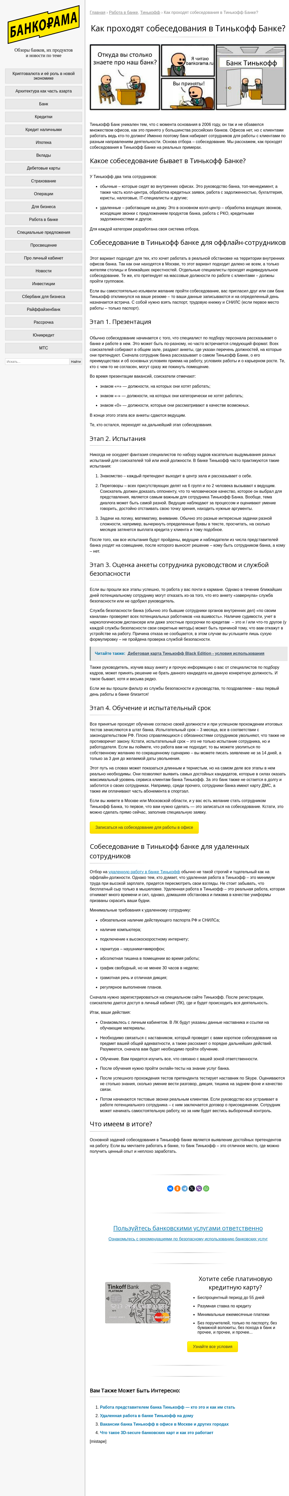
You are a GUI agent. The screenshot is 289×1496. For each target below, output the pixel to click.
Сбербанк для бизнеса (43, 296)
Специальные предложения (43, 232)
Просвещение (43, 245)
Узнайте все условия (212, 1346)
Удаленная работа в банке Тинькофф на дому (146, 1416)
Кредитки (43, 117)
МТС (43, 348)
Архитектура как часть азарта (43, 91)
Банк (43, 104)
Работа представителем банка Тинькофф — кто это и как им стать (167, 1407)
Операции (43, 194)
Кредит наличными (43, 129)
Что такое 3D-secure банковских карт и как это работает (156, 1432)
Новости (44, 271)
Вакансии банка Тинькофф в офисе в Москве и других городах (164, 1424)
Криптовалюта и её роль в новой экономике (44, 75)
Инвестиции (43, 284)
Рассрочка (43, 322)
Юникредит (43, 335)
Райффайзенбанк (44, 309)
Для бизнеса (43, 207)
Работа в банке (43, 219)
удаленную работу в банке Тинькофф (144, 872)
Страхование (43, 181)
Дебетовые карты (43, 168)
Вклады (43, 155)
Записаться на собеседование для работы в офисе (144, 827)
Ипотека (43, 142)
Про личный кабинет (43, 258)
